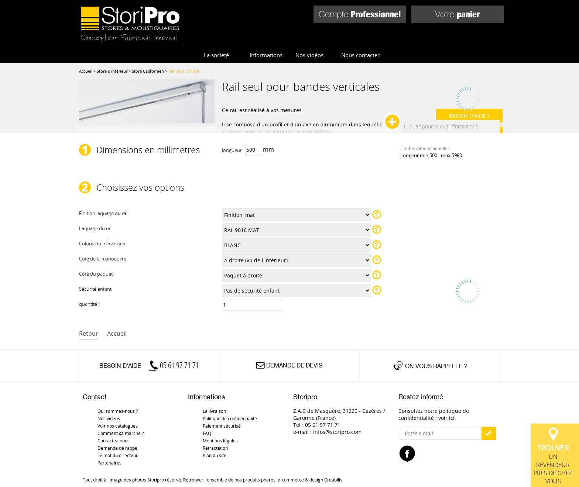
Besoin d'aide (149, 365)
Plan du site (214, 455)
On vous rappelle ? (436, 366)
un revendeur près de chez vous (554, 324)
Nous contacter (360, 55)
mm (248, 150)
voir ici (446, 417)
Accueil (85, 71)
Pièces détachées (464, 43)
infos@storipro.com (337, 431)
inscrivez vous (456, 88)
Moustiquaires (391, 43)
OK (488, 433)
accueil (117, 333)
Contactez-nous (113, 440)
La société (216, 55)
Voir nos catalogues (117, 426)
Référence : (459, 118)
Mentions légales (220, 440)
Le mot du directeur (117, 455)
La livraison (214, 411)
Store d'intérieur (239, 43)
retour (88, 333)
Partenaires (109, 463)
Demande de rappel (117, 448)
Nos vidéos (309, 55)
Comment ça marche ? (120, 433)
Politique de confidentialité (230, 418)
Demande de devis (294, 365)
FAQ (207, 433)
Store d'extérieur (318, 43)
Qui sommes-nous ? (117, 411)
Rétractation (215, 448)
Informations (266, 55)
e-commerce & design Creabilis (310, 480)
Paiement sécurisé (222, 426)
